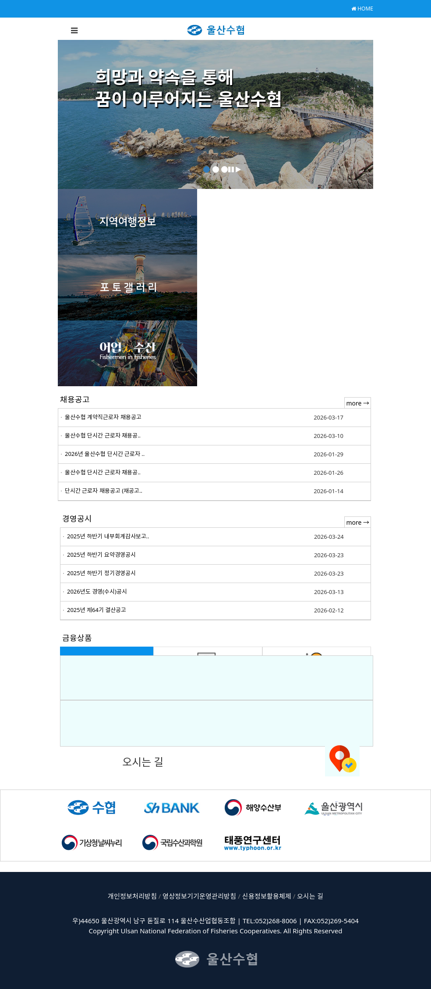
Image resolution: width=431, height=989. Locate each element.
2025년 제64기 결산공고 (96, 610)
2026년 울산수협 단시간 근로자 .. (105, 454)
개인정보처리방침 (132, 896)
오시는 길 (310, 896)
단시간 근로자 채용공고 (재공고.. (103, 490)
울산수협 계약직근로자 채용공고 (103, 417)
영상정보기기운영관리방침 (199, 896)
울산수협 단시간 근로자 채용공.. (103, 435)
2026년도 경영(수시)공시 (97, 591)
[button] (231, 169)
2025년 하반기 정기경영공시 (101, 573)
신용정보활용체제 (266, 896)
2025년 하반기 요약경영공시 (101, 555)
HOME (362, 8)
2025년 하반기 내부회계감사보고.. (108, 536)
